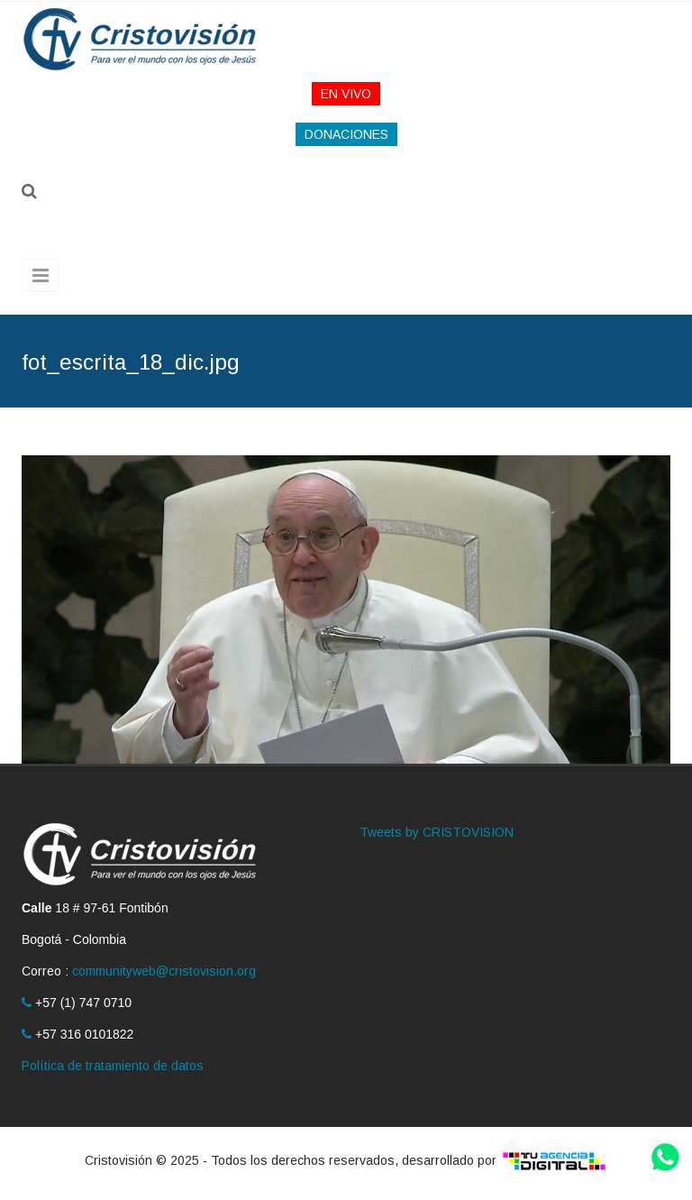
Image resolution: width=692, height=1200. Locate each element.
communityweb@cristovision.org (164, 971)
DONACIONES (346, 134)
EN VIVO (346, 94)
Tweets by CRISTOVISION (437, 832)
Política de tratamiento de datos (113, 1065)
